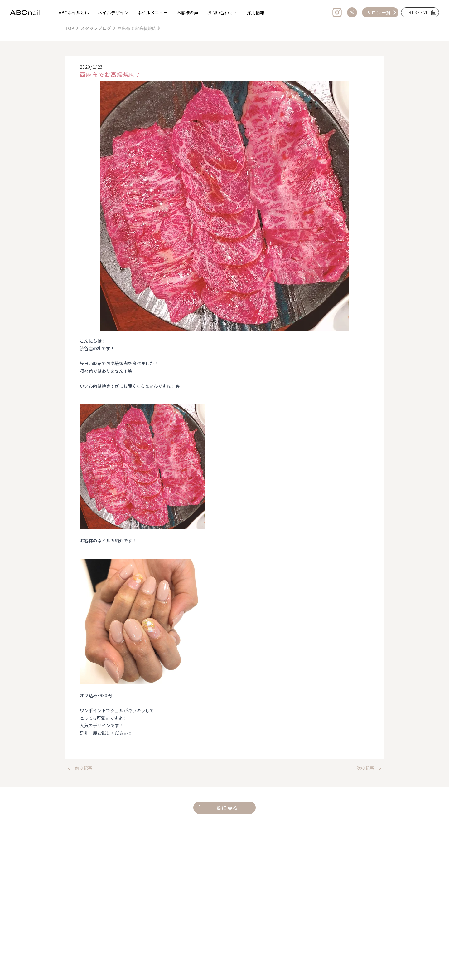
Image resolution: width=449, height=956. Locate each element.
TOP (69, 28)
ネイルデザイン (113, 12)
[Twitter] (352, 12)
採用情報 (258, 12)
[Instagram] (337, 12)
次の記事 (370, 768)
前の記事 (78, 768)
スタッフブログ (95, 28)
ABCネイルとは (74, 12)
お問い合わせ (222, 12)
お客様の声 (187, 12)
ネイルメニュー (152, 12)
